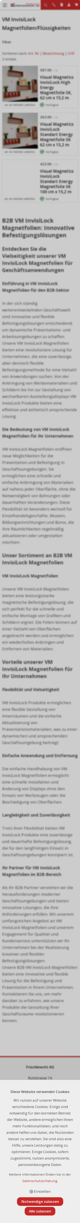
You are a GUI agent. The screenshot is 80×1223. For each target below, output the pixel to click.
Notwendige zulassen (40, 1201)
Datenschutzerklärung (39, 1181)
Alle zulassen (40, 1211)
